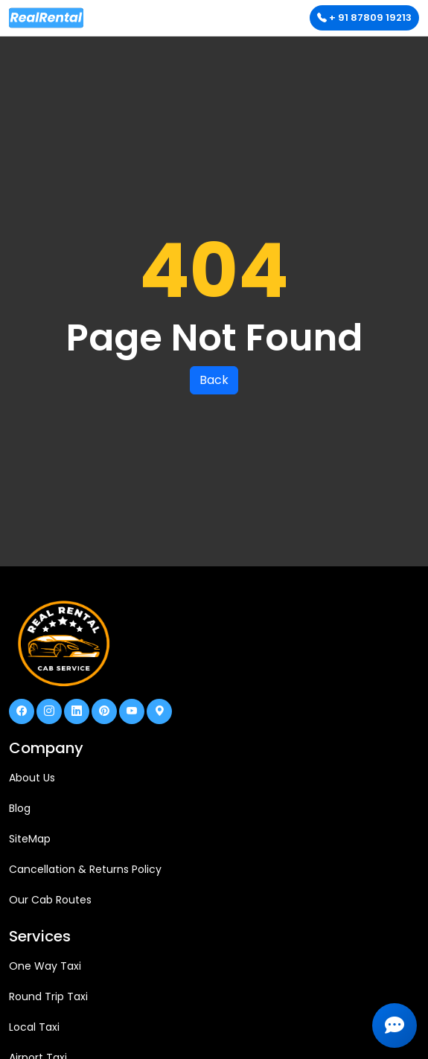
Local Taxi (34, 1027)
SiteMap (30, 838)
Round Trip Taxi (48, 996)
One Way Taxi (45, 966)
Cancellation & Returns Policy (85, 869)
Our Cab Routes (50, 899)
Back (214, 379)
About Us (32, 777)
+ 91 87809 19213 (364, 17)
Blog (20, 808)
